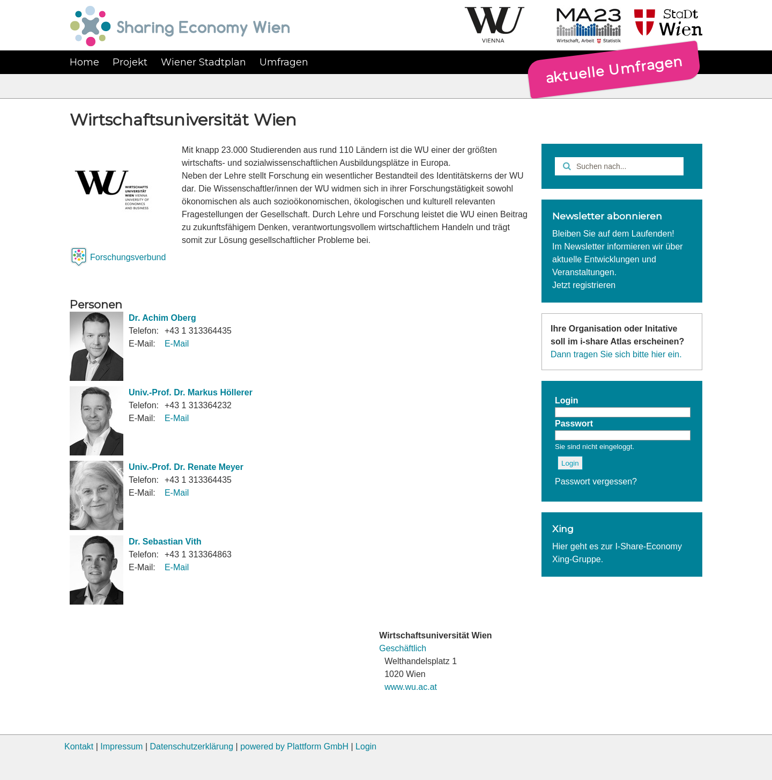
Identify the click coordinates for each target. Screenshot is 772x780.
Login (365, 746)
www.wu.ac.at (410, 686)
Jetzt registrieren (583, 285)
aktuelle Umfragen (614, 69)
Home (84, 62)
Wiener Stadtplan (203, 62)
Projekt (130, 62)
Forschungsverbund (128, 257)
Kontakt (78, 746)
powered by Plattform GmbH (294, 746)
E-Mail (177, 343)
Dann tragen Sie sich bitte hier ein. (616, 354)
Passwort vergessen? (596, 481)
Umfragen (283, 62)
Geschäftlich (402, 648)
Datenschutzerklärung (191, 746)
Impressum (121, 746)
